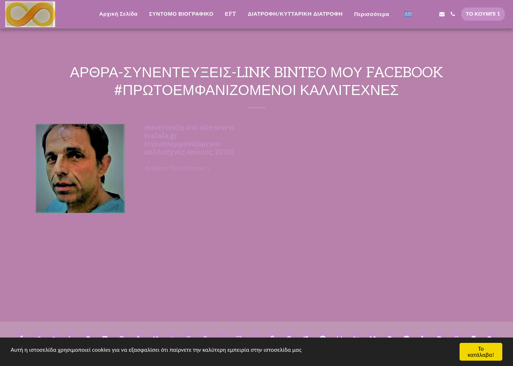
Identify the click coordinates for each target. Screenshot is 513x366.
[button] (420, 14)
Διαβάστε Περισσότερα (178, 168)
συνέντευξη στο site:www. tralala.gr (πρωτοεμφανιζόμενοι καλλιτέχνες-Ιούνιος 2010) (189, 139)
